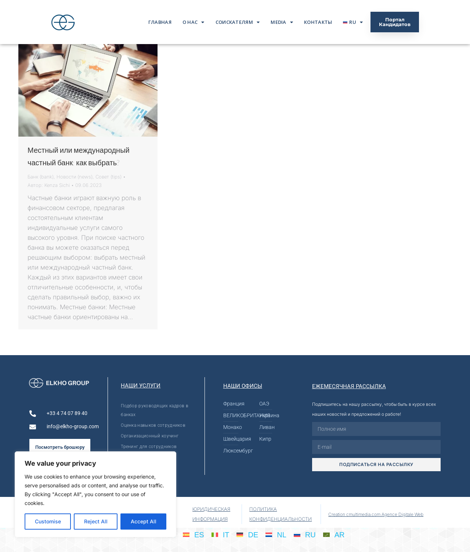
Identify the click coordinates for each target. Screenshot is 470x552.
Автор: (49, 185)
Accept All (143, 521)
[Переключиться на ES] (193, 534)
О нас (193, 22)
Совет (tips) (108, 177)
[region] (95, 494)
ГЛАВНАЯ (159, 22)
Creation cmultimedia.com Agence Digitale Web (375, 514)
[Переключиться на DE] (247, 534)
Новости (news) (75, 177)
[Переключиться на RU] (304, 534)
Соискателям (238, 22)
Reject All (96, 521)
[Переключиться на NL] (276, 534)
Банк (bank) (41, 177)
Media (282, 22)
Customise (48, 521)
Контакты (318, 22)
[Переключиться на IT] (220, 534)
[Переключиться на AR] (333, 534)
